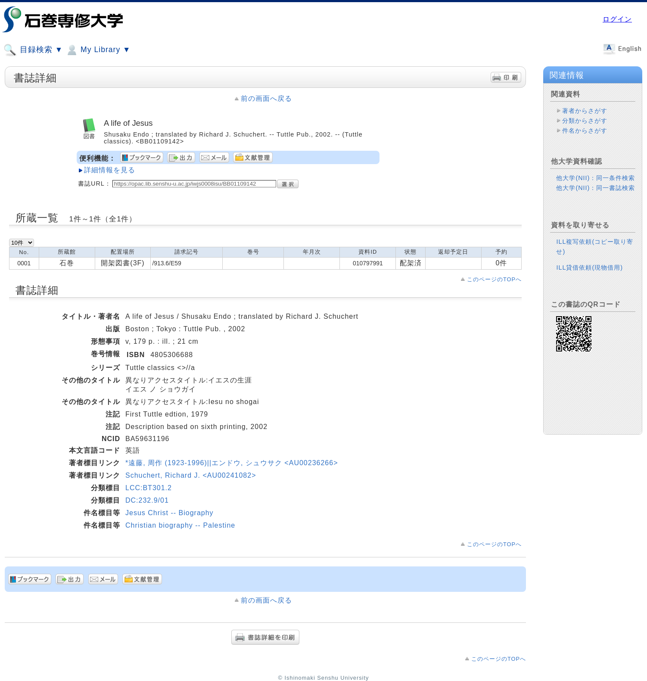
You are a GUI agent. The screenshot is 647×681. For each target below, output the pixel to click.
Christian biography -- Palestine (180, 525)
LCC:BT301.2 (148, 487)
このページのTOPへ (494, 279)
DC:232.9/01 (147, 500)
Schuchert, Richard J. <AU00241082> (190, 475)
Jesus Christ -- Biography (169, 512)
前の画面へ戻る (266, 98)
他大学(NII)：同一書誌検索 (595, 187)
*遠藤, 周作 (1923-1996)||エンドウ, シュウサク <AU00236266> (231, 462)
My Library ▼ (98, 50)
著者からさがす (584, 110)
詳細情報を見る (109, 170)
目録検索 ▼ (33, 50)
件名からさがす (584, 130)
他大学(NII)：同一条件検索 (595, 177)
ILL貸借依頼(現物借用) (589, 267)
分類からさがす (584, 120)
